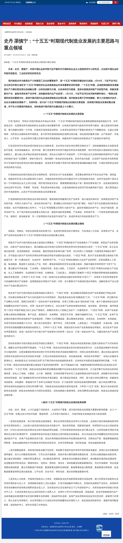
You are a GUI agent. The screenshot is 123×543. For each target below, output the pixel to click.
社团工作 (105, 24)
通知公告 (40, 24)
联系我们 (57, 523)
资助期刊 (83, 24)
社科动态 (29, 32)
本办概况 (18, 24)
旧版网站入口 (31, 2)
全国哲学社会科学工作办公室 (14, 32)
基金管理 (50, 24)
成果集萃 (72, 24)
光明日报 (34, 55)
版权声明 (65, 523)
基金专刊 (61, 24)
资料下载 (116, 24)
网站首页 (7, 24)
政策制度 (29, 24)
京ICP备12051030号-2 (81, 530)
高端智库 (94, 24)
